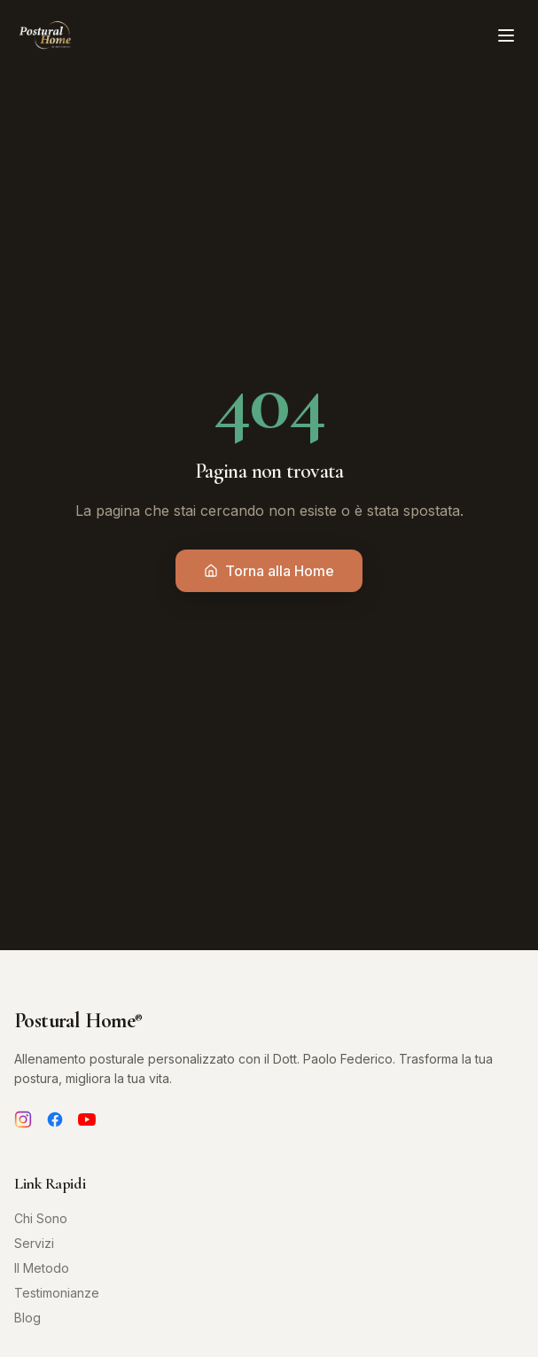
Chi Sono (40, 1218)
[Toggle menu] (506, 35)
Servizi (34, 1243)
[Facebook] (55, 1119)
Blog (27, 1317)
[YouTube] (87, 1119)
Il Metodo (41, 1267)
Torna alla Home (269, 571)
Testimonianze (56, 1292)
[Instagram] (23, 1119)
